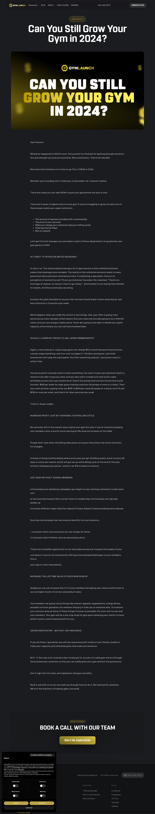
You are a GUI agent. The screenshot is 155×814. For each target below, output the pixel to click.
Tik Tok (114, 798)
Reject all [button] (16, 803)
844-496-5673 (104, 5)
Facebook (115, 791)
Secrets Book (89, 798)
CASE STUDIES (63, 5)
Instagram (116, 794)
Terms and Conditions (87, 775)
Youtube (115, 802)
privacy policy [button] (10, 766)
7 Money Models (90, 791)
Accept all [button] (42, 803)
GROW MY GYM (138, 5)
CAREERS (74, 5)
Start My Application (77, 740)
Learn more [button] (29, 807)
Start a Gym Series (91, 794)
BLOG (43, 5)
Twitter (114, 806)
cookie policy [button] (20, 769)
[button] (33, 5)
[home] (17, 5)
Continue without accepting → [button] (42, 755)
